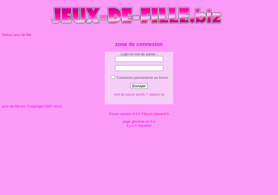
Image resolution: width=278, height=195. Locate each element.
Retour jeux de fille (16, 35)
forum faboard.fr (156, 114)
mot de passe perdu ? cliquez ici (139, 94)
